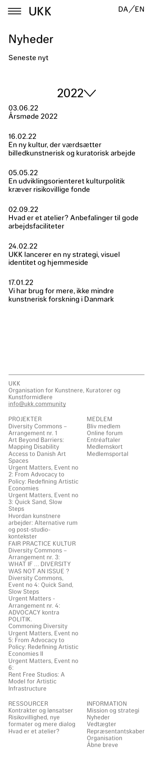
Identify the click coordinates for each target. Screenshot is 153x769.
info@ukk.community (37, 403)
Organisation (104, 737)
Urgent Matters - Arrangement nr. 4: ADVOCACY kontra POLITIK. (34, 609)
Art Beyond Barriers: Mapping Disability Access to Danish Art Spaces (37, 450)
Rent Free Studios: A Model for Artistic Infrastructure (36, 681)
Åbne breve (102, 744)
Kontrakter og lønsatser (40, 710)
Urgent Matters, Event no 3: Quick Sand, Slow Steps (43, 501)
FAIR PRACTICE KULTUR (42, 543)
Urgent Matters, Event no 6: (43, 664)
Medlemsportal (107, 453)
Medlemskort (105, 446)
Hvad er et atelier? (33, 731)
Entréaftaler (103, 439)
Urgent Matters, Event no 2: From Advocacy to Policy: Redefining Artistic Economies (43, 478)
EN (140, 9)
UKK (40, 11)
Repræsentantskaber (116, 731)
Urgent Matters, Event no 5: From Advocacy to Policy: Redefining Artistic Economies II (43, 643)
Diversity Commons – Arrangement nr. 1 (37, 429)
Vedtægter (101, 723)
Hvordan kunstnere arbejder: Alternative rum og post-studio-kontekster (43, 526)
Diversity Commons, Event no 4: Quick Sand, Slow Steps (40, 584)
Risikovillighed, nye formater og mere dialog (41, 720)
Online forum (105, 432)
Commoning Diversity (37, 625)
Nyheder (98, 717)
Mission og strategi (113, 710)
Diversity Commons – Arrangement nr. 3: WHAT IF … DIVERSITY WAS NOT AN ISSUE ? (39, 560)
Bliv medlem (103, 426)
